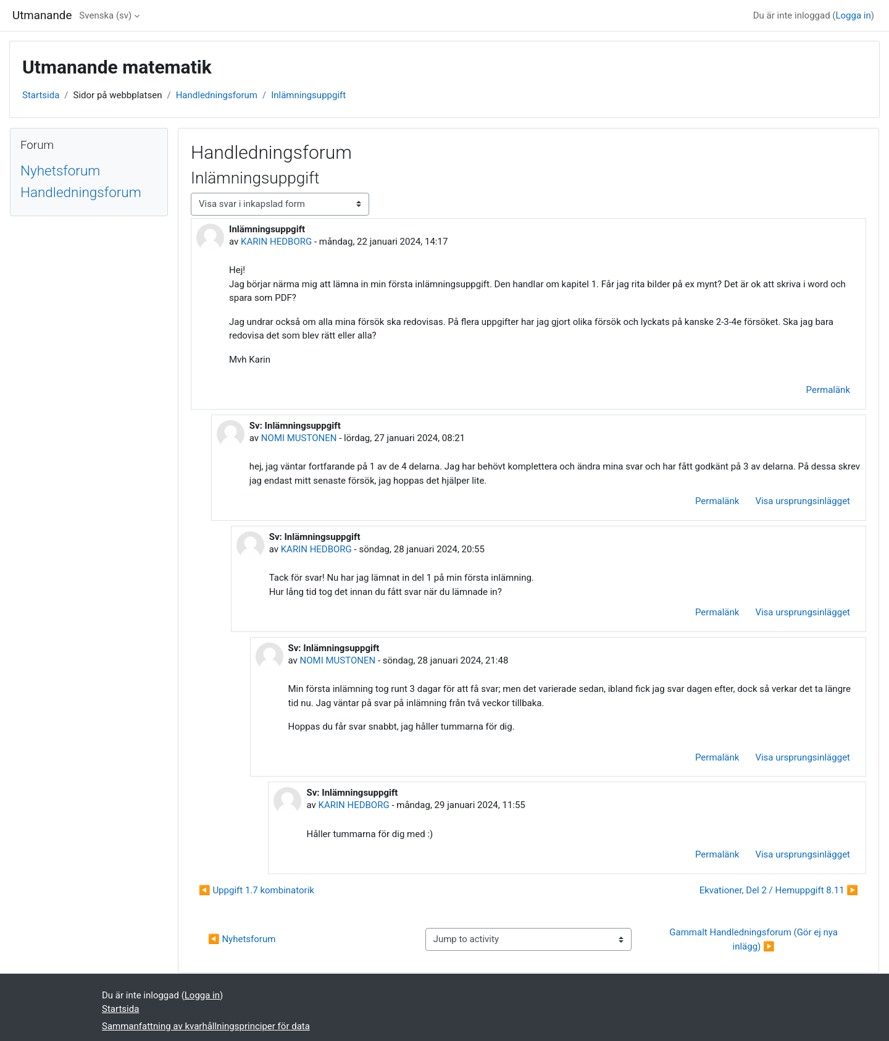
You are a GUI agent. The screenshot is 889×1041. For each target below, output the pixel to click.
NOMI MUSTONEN (299, 438)
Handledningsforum (216, 95)
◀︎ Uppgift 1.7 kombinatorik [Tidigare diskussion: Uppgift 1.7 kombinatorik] (256, 890)
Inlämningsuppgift (308, 95)
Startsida (40, 95)
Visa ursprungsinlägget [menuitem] (802, 501)
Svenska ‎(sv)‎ (105, 15)
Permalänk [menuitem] (828, 389)
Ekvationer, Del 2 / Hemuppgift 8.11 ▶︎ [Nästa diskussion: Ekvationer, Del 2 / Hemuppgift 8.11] (778, 890)
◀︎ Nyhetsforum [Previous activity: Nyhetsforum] (241, 939)
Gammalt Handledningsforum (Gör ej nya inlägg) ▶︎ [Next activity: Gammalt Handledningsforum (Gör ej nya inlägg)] (754, 939)
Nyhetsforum (60, 170)
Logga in (852, 15)
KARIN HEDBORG (276, 241)
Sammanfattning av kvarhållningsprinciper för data (206, 1026)
